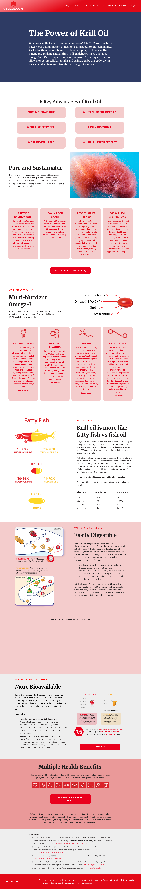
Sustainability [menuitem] (109, 6)
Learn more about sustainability (70, 270)
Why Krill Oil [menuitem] (70, 6)
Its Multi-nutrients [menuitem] (90, 6)
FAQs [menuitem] (132, 6)
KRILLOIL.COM (11, 881)
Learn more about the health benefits (70, 799)
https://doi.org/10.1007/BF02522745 (95, 865)
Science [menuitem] (123, 6)
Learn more (100, 746)
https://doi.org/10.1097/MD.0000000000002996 (48, 852)
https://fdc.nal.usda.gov (95, 868)
